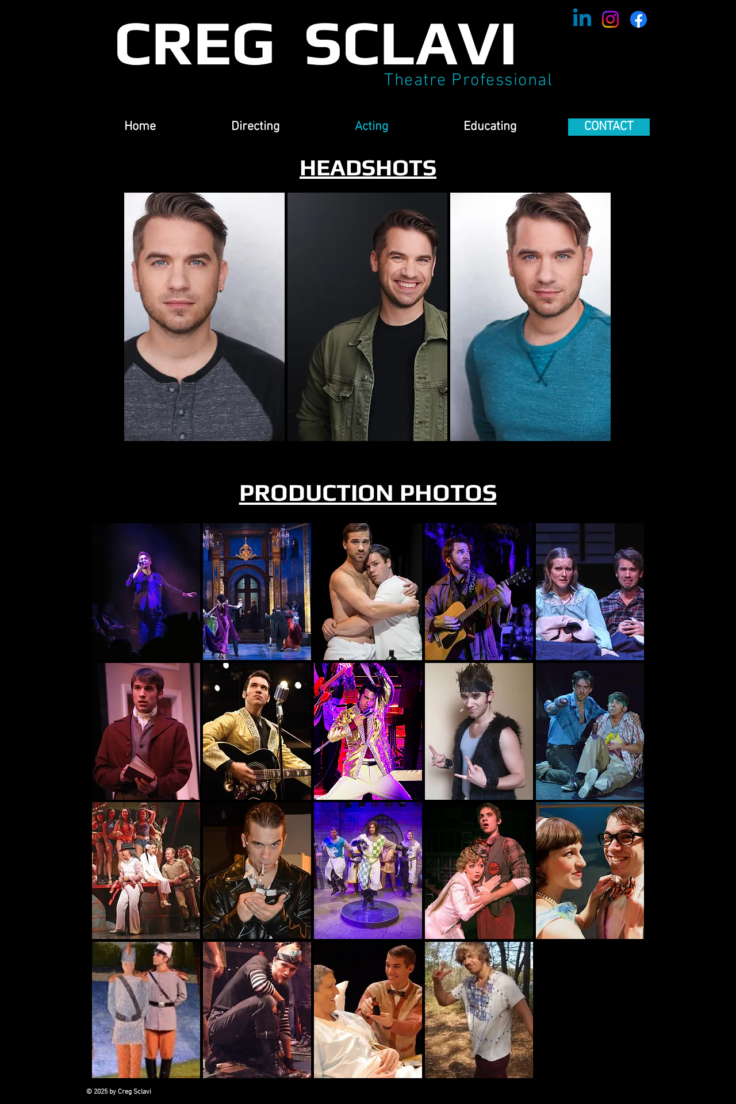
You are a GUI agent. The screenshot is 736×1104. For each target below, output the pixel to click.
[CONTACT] (609, 127)
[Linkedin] (582, 19)
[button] (204, 317)
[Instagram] (610, 19)
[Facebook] (638, 19)
